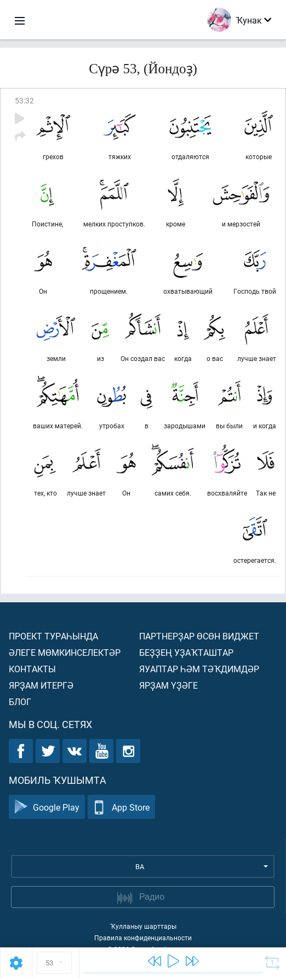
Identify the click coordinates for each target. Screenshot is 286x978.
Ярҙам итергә (41, 685)
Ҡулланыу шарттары (143, 926)
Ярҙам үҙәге (168, 685)
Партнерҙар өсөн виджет (199, 636)
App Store (121, 807)
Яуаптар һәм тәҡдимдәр (199, 668)
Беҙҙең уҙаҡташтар (186, 652)
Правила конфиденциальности (143, 937)
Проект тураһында (53, 636)
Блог (20, 701)
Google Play (46, 807)
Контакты (32, 668)
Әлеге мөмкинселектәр (65, 652)
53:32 (24, 100)
